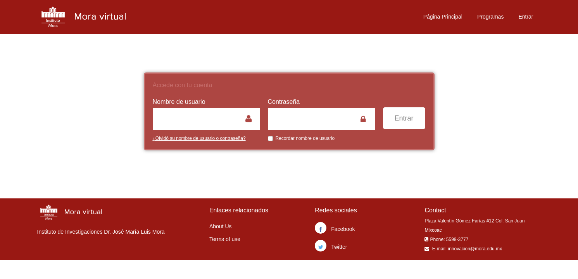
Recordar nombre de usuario (301, 138)
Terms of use (224, 239)
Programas (490, 17)
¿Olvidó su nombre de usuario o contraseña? (199, 138)
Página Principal (442, 17)
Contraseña (284, 101)
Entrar (525, 17)
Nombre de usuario (179, 101)
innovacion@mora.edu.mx (475, 248)
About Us (220, 226)
